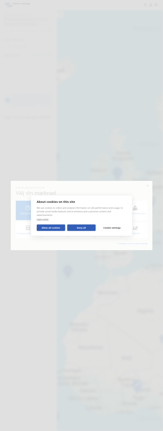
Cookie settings (112, 227)
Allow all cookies (51, 227)
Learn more (43, 219)
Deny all (81, 227)
